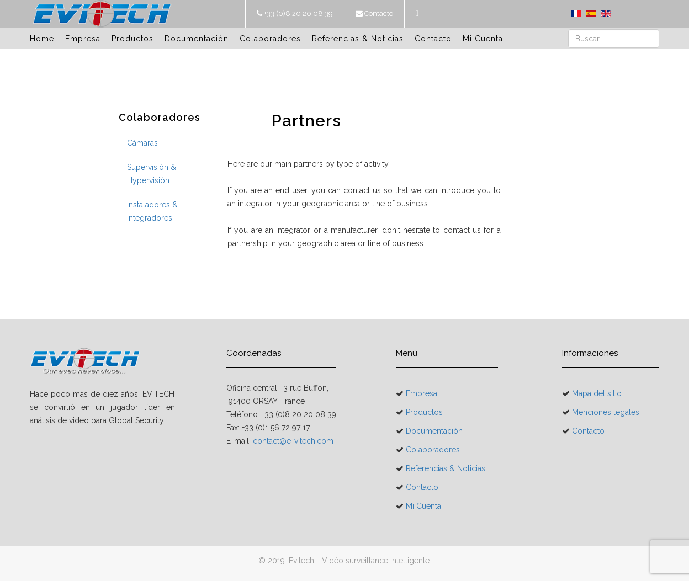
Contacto (378, 13)
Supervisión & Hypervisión (151, 174)
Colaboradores (270, 38)
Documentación (197, 38)
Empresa (82, 38)
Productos (132, 38)
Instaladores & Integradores (152, 211)
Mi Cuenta (483, 38)
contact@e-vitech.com (293, 440)
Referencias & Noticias (358, 38)
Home (42, 38)
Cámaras (142, 142)
